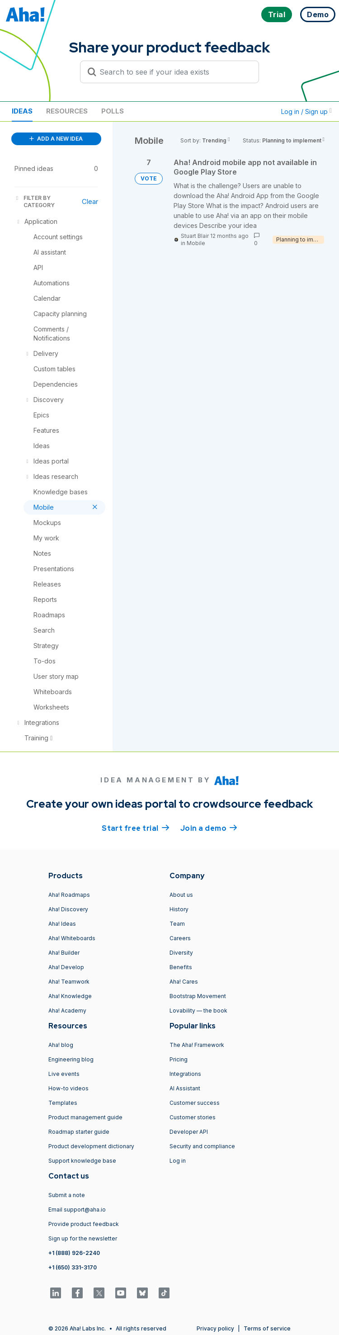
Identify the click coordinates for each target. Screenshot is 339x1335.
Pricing (179, 1059)
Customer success (195, 1102)
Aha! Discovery (68, 909)
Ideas (22, 111)
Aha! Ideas (62, 923)
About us (181, 894)
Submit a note (66, 1195)
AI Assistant (185, 1088)
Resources (67, 111)
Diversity (181, 952)
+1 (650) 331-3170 (72, 1267)
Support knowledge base (82, 1160)
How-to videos (68, 1088)
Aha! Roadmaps (69, 894)
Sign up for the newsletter (82, 1238)
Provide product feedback (83, 1224)
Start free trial (136, 827)
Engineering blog (71, 1059)
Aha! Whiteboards (71, 938)
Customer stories (193, 1117)
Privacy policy (215, 1328)
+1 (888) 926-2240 (74, 1253)
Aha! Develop (66, 967)
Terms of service (267, 1328)
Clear (90, 201)
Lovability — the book (198, 1010)
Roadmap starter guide (78, 1131)
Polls (112, 111)
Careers (180, 938)
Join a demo (208, 827)
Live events (64, 1073)
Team (177, 923)
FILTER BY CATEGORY (34, 201)
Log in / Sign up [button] (306, 111)
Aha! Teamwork (68, 981)
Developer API (189, 1131)
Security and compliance (202, 1146)
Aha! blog (60, 1044)
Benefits (181, 967)
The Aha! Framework (197, 1044)
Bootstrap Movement (198, 996)
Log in (178, 1160)
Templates (62, 1102)
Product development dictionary (91, 1146)
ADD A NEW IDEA (56, 138)
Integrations (185, 1073)
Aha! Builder (64, 952)
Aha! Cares (184, 981)
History (179, 909)
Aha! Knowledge (70, 996)
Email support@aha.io (77, 1209)
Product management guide (85, 1117)
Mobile (196, 243)
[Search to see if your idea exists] (173, 71)
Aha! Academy (67, 1010)
